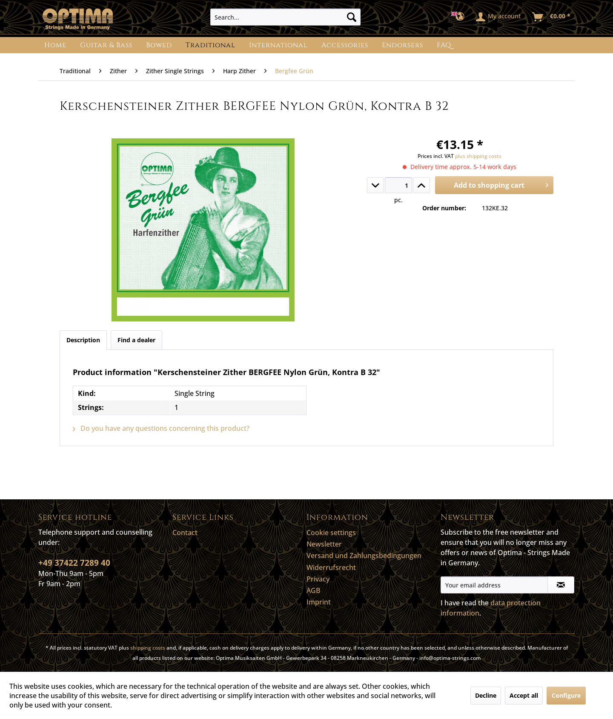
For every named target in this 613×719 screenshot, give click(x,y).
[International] (278, 45)
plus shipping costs (478, 156)
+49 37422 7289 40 (74, 562)
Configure (566, 695)
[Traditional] (210, 45)
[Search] (352, 17)
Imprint (318, 602)
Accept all (524, 695)
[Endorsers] (402, 45)
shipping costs (147, 647)
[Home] (55, 45)
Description (83, 340)
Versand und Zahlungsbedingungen (363, 555)
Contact (185, 532)
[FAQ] (444, 45)
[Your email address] (494, 584)
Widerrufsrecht (331, 567)
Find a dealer (136, 340)
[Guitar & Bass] (106, 45)
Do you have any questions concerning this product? (161, 428)
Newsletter (324, 544)
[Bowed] (159, 45)
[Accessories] (344, 45)
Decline (485, 695)
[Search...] (285, 17)
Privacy (317, 579)
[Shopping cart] (552, 17)
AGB (313, 590)
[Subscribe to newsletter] (560, 584)
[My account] (499, 17)
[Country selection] (460, 17)
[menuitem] (285, 17)
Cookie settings (331, 532)
